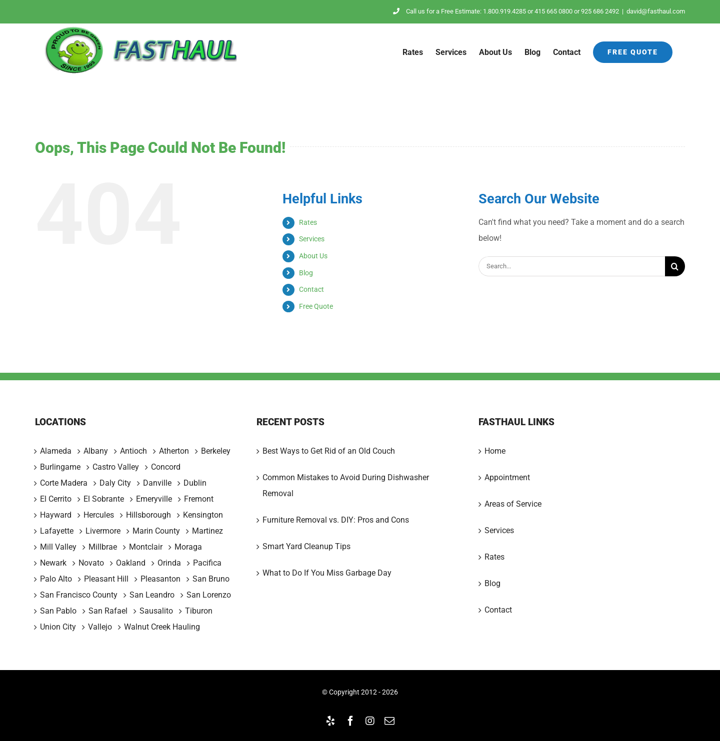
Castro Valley (115, 467)
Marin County (156, 531)
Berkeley (215, 451)
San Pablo (58, 611)
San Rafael (108, 611)
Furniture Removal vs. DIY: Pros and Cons (335, 520)
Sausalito (156, 611)
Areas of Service (513, 504)
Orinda (169, 563)
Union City (58, 627)
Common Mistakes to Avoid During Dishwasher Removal (345, 485)
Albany (96, 451)
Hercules (99, 515)
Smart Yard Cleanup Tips (306, 546)
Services (311, 239)
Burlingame (60, 467)
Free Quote (316, 306)
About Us (313, 256)
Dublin (195, 483)
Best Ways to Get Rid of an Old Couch (328, 451)
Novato (91, 563)
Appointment (507, 477)
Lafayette (57, 531)
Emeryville (154, 499)
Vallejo (100, 627)
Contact (311, 289)
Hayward (56, 515)
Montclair (145, 547)
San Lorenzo (208, 595)
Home (495, 451)
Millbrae (102, 547)
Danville (157, 483)
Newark (53, 563)
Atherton (174, 451)
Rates (308, 222)
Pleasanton (160, 579)
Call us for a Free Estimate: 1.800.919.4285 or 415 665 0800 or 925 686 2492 (506, 11)
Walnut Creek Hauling (162, 627)
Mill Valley (58, 547)
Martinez (207, 531)
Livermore (103, 531)
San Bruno (211, 579)
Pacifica (207, 563)
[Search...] (571, 266)
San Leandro (152, 595)
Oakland (131, 563)
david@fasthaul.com (655, 11)
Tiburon (198, 611)
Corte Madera (64, 483)
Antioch (133, 451)
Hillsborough (148, 515)
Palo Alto (56, 579)
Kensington (203, 515)
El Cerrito (56, 499)
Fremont (199, 499)
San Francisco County (79, 595)
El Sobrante (104, 499)
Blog (306, 273)
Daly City (115, 483)
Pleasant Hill (106, 579)
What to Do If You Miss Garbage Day (327, 573)
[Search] (675, 266)
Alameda (56, 451)
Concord (165, 467)
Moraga (188, 547)
